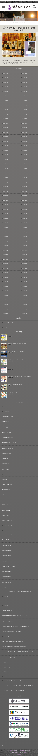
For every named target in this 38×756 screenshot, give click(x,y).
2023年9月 (5, 127)
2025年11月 (24, 77)
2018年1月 (24, 268)
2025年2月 (5, 96)
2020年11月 (24, 200)
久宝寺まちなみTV (8, 667)
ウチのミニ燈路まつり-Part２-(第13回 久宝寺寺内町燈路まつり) (16, 626)
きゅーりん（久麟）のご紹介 (10, 657)
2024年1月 (5, 118)
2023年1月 (5, 145)
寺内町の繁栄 (5, 427)
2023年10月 (24, 123)
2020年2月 (5, 222)
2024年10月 (5, 105)
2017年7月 (5, 277)
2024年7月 (5, 109)
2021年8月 (5, 182)
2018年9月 (24, 254)
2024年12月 (5, 100)
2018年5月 (24, 263)
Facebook (4, 745)
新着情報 (5, 327)
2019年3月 (24, 245)
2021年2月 (5, 195)
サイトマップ (6, 676)
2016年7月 (24, 295)
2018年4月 (5, 268)
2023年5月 (5, 136)
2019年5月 (24, 241)
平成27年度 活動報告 (6, 545)
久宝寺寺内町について (8, 406)
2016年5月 (24, 300)
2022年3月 (24, 164)
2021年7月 (24, 182)
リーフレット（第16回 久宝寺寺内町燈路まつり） (13, 641)
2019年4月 (5, 245)
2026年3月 (5, 73)
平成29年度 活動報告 (6, 555)
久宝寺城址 (4, 479)
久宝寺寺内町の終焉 (6, 453)
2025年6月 (5, 86)
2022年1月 (24, 168)
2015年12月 (5, 313)
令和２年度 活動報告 (6, 571)
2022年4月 (5, 164)
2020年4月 (5, 218)
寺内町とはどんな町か (7, 421)
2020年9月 (24, 204)
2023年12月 (24, 118)
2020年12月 (5, 200)
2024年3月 (24, 114)
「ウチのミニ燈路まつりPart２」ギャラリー (11, 631)
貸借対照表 (6, 587)
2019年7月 (24, 236)
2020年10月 (5, 204)
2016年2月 (5, 309)
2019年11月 (24, 227)
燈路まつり (6, 601)
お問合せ (5, 671)
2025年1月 (24, 96)
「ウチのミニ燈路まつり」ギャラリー (10, 621)
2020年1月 (24, 222)
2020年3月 (24, 218)
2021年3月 (24, 191)
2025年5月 (24, 86)
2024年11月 (24, 100)
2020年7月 (24, 209)
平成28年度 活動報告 (6, 550)
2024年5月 (5, 114)
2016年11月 (5, 290)
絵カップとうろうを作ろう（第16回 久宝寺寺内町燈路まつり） (16, 646)
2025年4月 (5, 91)
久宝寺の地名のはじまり (7, 416)
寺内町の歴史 (6, 411)
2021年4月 (5, 191)
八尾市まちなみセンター (9, 525)
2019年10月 (5, 232)
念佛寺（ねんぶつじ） (7, 515)
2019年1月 (5, 250)
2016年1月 (24, 309)
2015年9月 (24, 313)
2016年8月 (5, 295)
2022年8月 (5, 154)
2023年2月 (24, 141)
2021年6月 (5, 186)
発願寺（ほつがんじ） (7, 510)
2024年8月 (24, 105)
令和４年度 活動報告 (6, 582)
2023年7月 (5, 132)
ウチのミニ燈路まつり (7, 610)
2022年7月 (24, 154)
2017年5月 (24, 277)
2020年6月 (5, 213)
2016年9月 (24, 290)
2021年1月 (24, 195)
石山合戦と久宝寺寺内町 (7, 448)
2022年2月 (5, 168)
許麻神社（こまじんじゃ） (8, 520)
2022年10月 (24, 150)
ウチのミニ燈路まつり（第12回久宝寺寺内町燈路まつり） (14, 615)
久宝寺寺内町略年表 (6, 464)
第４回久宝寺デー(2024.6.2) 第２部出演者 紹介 (14, 690)
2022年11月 (5, 150)
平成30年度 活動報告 (6, 561)
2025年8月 (24, 82)
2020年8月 (5, 209)
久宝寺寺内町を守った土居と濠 (9, 442)
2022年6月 (5, 159)
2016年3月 (24, 304)
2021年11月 (24, 173)
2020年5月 (24, 213)
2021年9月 (24, 177)
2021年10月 (5, 177)
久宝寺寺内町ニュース (14, 52)
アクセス (5, 530)
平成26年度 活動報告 (6, 539)
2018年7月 (24, 259)
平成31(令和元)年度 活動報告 (8, 566)
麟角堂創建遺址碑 (6, 489)
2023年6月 (24, 132)
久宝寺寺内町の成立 (6, 432)
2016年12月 (24, 286)
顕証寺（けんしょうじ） (7, 504)
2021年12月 (5, 173)
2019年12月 (5, 227)
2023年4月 (24, 136)
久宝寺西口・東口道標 (7, 484)
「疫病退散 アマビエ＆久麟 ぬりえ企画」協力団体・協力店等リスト (18, 685)
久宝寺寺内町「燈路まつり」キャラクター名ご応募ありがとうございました (20, 652)
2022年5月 (24, 159)
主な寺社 (5, 500)
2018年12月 (24, 250)
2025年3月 (24, 91)
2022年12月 (24, 145)
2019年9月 (24, 232)
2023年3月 (5, 141)
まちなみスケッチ (6, 469)
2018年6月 (5, 263)
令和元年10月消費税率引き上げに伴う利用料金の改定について (17, 591)
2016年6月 (5, 300)
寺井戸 (3, 495)
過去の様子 (6, 605)
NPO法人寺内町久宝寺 (8, 535)
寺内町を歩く (6, 662)
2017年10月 (5, 272)
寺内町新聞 (6, 596)
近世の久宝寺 (5, 458)
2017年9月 (24, 272)
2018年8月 (5, 259)
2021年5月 (24, 186)
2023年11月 (5, 123)
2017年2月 (24, 281)
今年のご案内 (6, 636)
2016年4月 (5, 304)
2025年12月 (5, 77)
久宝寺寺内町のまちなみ (7, 437)
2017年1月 (5, 286)
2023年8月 (24, 127)
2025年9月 (5, 82)
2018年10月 (5, 254)
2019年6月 (5, 241)
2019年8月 (5, 236)
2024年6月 (24, 109)
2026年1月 (24, 73)
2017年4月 (5, 281)
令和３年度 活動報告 (6, 576)
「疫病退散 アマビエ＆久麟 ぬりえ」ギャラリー (14, 680)
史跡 (5, 474)
